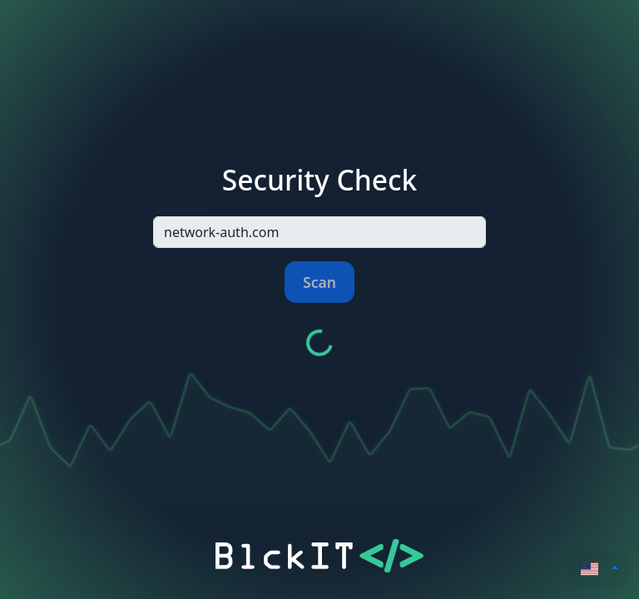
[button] (600, 567)
